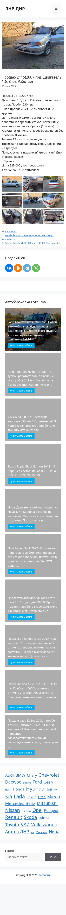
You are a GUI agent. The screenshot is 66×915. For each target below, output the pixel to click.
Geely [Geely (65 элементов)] (48, 782)
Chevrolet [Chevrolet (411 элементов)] (48, 775)
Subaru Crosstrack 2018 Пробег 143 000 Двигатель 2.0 (32, 243)
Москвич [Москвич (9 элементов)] (41, 832)
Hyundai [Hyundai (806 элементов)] (36, 788)
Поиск (9, 851)
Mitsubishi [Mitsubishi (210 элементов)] (47, 803)
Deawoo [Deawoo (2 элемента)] (27, 782)
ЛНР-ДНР (15, 8)
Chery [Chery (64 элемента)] (32, 775)
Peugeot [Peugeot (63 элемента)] (51, 810)
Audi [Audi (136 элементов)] (9, 775)
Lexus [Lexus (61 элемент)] (31, 796)
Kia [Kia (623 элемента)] (8, 796)
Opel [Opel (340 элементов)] (37, 810)
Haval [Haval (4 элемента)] (8, 789)
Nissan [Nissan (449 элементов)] (12, 810)
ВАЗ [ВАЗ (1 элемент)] (32, 832)
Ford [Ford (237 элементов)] (37, 782)
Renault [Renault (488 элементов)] (13, 817)
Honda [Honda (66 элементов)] (18, 789)
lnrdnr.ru (44, 875)
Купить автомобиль (21, 345)
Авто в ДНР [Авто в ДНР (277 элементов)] (17, 831)
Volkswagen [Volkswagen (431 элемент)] (44, 824)
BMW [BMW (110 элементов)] (20, 775)
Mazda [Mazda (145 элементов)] (53, 796)
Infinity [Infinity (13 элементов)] (52, 789)
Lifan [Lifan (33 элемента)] (42, 797)
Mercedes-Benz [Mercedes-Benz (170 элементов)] (20, 803)
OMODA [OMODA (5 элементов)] (26, 811)
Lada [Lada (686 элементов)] (19, 796)
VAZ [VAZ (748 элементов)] (25, 824)
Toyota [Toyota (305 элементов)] (12, 824)
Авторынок (11, 231)
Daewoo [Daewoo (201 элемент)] (13, 782)
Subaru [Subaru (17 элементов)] (44, 818)
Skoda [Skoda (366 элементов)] (30, 817)
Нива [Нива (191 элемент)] (54, 831)
